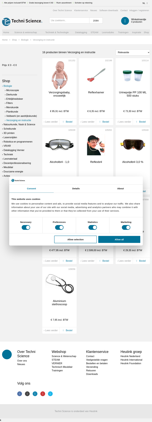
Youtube (42, 393)
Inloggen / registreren (139, 10)
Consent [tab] (31, 188)
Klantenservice (81, 10)
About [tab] (120, 188)
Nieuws (93, 10)
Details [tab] (76, 188)
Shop (6, 81)
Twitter (50, 393)
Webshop (59, 352)
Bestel (67, 121)
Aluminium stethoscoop (59, 302)
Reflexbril (96, 161)
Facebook (19, 393)
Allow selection (75, 239)
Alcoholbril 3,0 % (132, 161)
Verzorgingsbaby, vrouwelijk (59, 94)
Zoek (96, 20)
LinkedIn (35, 393)
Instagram (27, 393)
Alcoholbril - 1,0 (59, 161)
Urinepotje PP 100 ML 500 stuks (133, 94)
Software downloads (108, 10)
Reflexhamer (96, 92)
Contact (124, 10)
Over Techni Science (62, 10)
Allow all (119, 239)
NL (145, 3)
